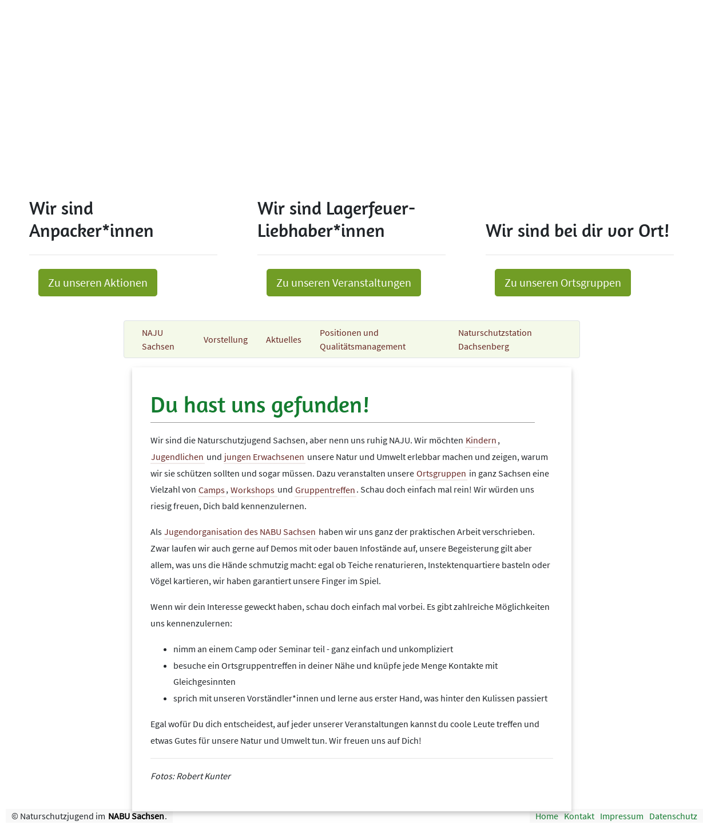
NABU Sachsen (136, 816)
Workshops (253, 489)
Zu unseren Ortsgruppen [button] (563, 282)
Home (546, 816)
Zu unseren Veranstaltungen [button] (343, 282)
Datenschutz (673, 816)
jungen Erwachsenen (264, 456)
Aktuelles (283, 339)
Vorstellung (226, 339)
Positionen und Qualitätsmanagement (363, 339)
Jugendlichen (177, 456)
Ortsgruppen (441, 473)
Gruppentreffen (325, 489)
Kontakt (579, 816)
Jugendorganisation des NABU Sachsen (240, 531)
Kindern (481, 440)
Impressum (622, 816)
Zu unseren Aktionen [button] (98, 282)
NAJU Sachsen (158, 339)
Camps (211, 489)
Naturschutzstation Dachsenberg (495, 339)
